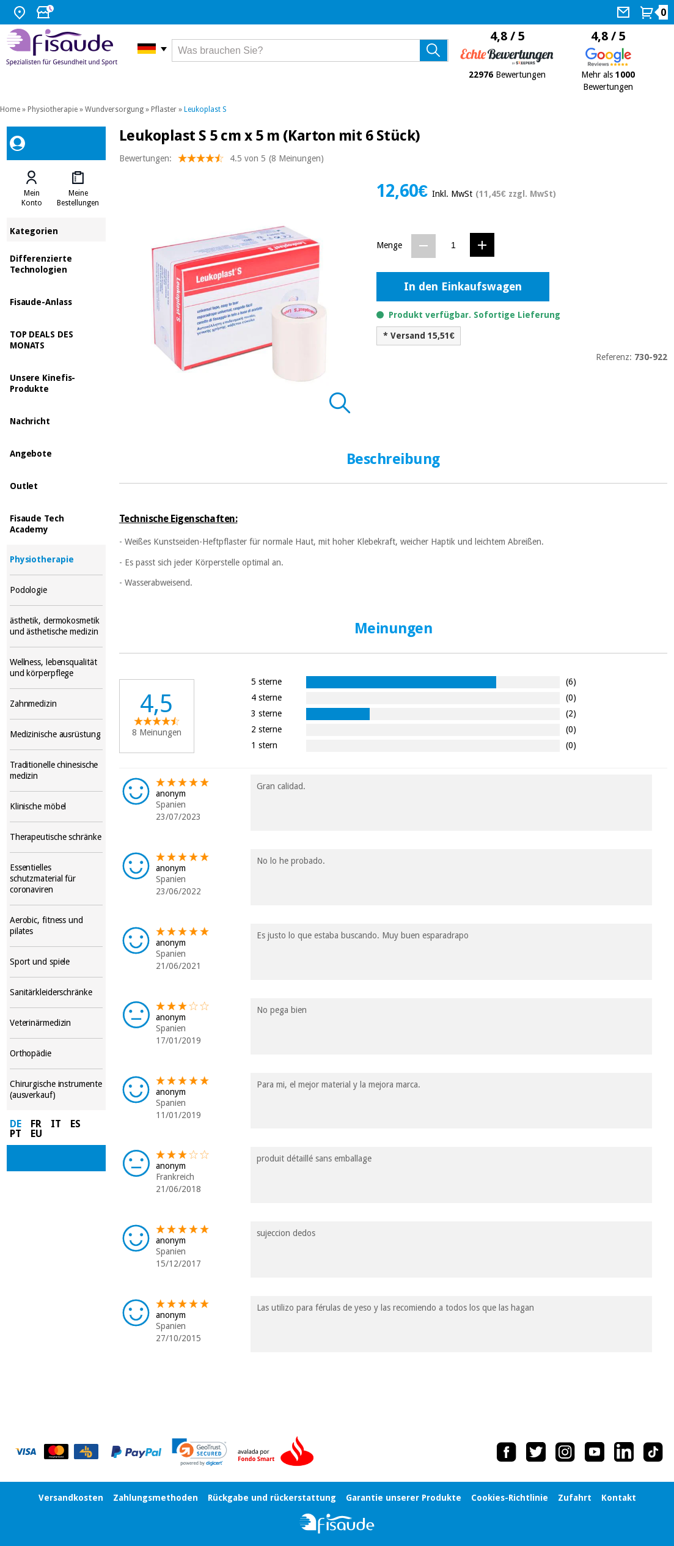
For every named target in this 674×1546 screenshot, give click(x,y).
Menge (389, 245)
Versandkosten (70, 1498)
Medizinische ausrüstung (56, 734)
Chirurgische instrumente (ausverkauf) (56, 1089)
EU (36, 1133)
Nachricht (56, 420)
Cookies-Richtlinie (509, 1498)
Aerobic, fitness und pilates (56, 925)
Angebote (56, 452)
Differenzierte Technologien (56, 263)
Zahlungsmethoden (155, 1498)
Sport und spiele (56, 962)
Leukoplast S (205, 109)
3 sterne (266, 713)
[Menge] (453, 245)
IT (56, 1124)
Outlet (56, 485)
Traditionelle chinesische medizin (56, 770)
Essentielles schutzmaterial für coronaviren (56, 879)
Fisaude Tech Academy (56, 523)
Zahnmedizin (56, 704)
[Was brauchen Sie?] (310, 50)
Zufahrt (575, 1498)
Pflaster (164, 109)
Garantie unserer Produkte (403, 1498)
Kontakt (618, 1498)
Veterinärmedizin (56, 1023)
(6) (571, 681)
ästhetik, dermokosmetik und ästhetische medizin (56, 626)
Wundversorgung (114, 109)
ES (75, 1124)
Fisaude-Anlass (56, 301)
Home (10, 109)
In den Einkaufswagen (463, 286)
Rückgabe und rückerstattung (272, 1498)
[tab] (31, 188)
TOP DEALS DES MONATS (56, 339)
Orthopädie (56, 1054)
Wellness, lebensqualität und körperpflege (56, 667)
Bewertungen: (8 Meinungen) (221, 161)
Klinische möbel (56, 807)
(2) (571, 713)
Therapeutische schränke (56, 837)
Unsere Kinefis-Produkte (56, 382)
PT (15, 1133)
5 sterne (266, 681)
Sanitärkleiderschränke (56, 992)
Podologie (56, 590)
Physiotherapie (52, 109)
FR (36, 1124)
